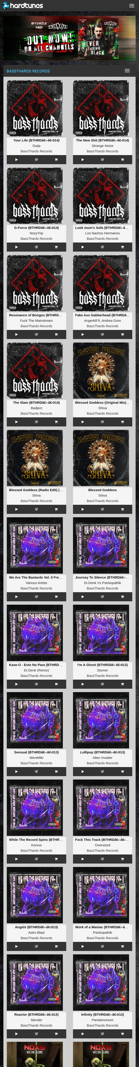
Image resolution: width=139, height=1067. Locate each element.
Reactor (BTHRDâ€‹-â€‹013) (36, 1014)
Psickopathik (111, 583)
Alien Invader (103, 758)
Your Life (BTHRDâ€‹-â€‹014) (36, 140)
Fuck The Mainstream (36, 320)
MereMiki (36, 758)
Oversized (102, 845)
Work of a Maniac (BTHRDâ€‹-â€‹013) (105, 927)
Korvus (36, 845)
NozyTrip (36, 233)
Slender (36, 1020)
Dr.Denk (90, 583)
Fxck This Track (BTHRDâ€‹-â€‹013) (103, 840)
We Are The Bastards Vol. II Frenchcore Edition (47, 577)
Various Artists (36, 583)
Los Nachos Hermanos (102, 233)
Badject (36, 408)
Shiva (102, 408)
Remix (43, 670)
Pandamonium (102, 1020)
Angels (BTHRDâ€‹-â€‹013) (36, 927)
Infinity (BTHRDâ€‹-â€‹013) (102, 1014)
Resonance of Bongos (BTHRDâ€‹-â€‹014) (42, 315)
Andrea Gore (111, 320)
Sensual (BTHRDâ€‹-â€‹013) (36, 752)
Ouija (36, 146)
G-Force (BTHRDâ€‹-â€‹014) (36, 228)
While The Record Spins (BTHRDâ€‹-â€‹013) (44, 840)
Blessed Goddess (102, 490)
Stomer (102, 670)
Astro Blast (36, 932)
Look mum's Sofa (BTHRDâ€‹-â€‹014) (105, 228)
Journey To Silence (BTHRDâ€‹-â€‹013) (106, 577)
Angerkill (90, 320)
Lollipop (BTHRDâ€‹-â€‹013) (102, 752)
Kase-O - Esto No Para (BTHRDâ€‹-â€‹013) (43, 665)
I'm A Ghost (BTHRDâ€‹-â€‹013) (103, 665)
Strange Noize (102, 146)
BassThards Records (36, 151)
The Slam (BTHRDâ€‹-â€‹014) (36, 402)
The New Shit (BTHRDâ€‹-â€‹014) (102, 140)
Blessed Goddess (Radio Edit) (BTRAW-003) (44, 490)
